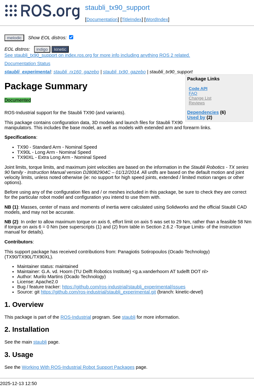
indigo (42, 49)
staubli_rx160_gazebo (76, 71)
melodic (14, 37)
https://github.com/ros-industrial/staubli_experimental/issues (124, 286)
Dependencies (203, 112)
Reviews (197, 102)
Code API (198, 88)
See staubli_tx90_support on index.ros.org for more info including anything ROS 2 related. (97, 55)
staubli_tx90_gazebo (124, 71)
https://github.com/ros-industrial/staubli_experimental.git (98, 291)
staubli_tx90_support (117, 7)
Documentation (102, 19)
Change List (200, 98)
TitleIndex (132, 19)
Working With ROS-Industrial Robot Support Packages (78, 367)
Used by (196, 117)
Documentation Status (27, 63)
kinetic (60, 49)
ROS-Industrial (75, 317)
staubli (128, 317)
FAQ (193, 93)
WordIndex (156, 19)
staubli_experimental (27, 71)
